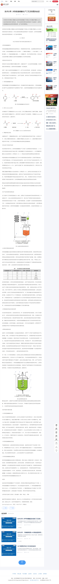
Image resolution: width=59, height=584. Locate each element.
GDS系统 (19, 541)
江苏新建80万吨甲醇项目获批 (55, 54)
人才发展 (40, 573)
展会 (19, 1)
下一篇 (12, 507)
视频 (11, 1)
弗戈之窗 (19, 573)
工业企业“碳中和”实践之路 (52, 108)
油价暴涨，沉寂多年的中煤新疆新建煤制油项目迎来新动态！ (55, 70)
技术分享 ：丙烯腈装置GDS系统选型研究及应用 (29, 532)
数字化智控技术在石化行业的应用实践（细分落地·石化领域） (55, 78)
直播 (15, 1)
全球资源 (45, 573)
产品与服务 (24, 573)
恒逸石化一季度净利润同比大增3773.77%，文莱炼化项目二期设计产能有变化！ (55, 62)
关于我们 (14, 573)
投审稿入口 (55, 1)
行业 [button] (6, 1)
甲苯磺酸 (19, 527)
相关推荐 (4, 513)
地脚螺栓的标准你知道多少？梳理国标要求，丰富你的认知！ (51, 40)
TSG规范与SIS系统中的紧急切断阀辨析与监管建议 (55, 86)
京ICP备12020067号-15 (34, 580)
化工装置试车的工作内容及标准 (26, 546)
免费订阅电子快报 (51, 18)
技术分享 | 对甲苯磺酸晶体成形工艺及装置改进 (29, 518)
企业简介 (30, 573)
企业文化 (35, 573)
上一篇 (4, 507)
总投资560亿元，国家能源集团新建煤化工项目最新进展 (55, 46)
